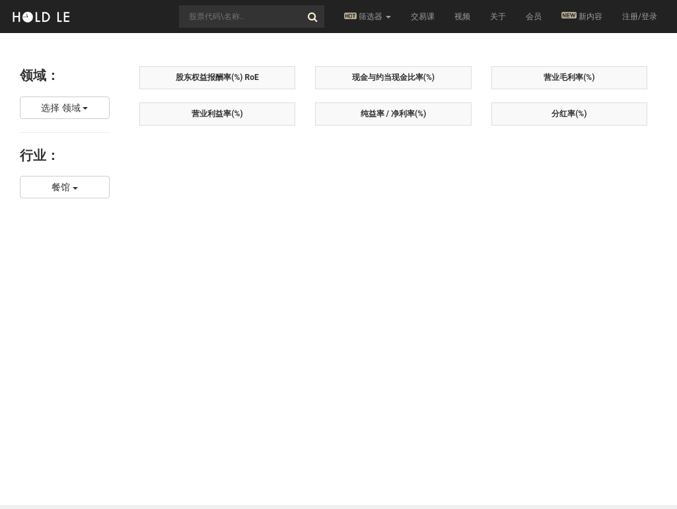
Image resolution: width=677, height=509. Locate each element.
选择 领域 (64, 107)
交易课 (423, 16)
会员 (534, 16)
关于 (498, 16)
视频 (462, 16)
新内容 (581, 16)
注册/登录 (639, 16)
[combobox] (251, 16)
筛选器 (367, 16)
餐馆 (64, 187)
